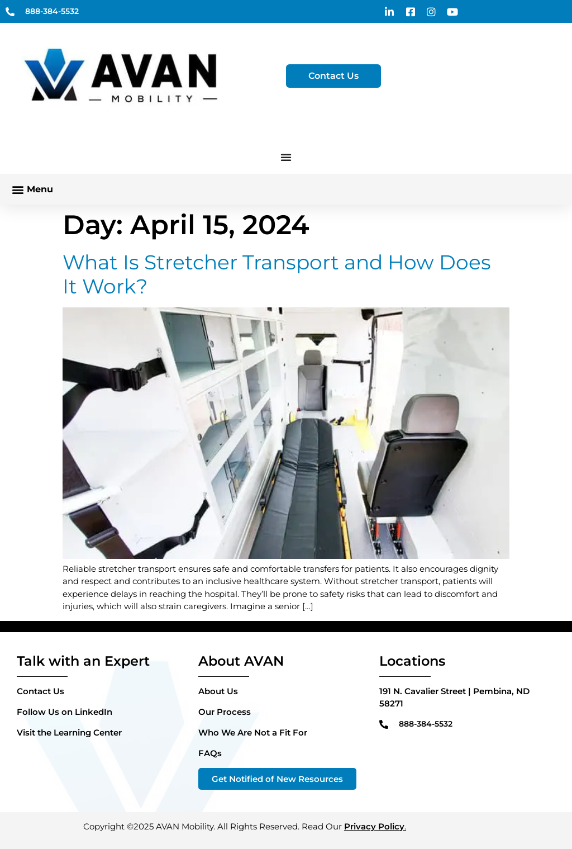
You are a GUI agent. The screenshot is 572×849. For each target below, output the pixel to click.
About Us (218, 691)
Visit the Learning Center (69, 732)
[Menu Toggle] (286, 157)
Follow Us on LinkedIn (64, 711)
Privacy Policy (374, 826)
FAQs (210, 753)
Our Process (224, 711)
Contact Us (40, 691)
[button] (32, 189)
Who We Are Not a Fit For (252, 732)
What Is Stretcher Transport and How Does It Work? (277, 274)
